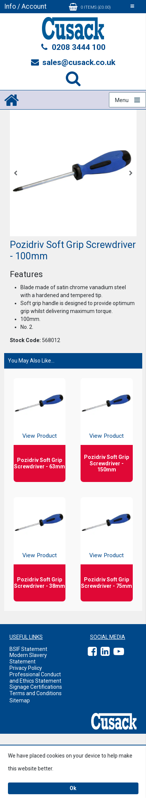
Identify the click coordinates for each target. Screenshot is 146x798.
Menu (122, 100)
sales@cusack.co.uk (73, 62)
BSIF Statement (28, 649)
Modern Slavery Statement (28, 658)
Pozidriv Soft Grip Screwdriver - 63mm (39, 463)
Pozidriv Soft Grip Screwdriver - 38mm (39, 582)
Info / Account (25, 6)
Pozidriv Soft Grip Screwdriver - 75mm (106, 582)
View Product (39, 435)
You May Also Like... (31, 361)
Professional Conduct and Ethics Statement (35, 677)
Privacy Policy (25, 668)
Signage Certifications (35, 687)
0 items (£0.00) (90, 7)
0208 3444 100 (73, 47)
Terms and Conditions (35, 693)
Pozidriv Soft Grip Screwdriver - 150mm (106, 463)
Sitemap (19, 700)
